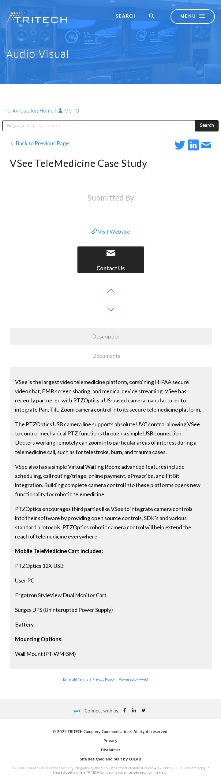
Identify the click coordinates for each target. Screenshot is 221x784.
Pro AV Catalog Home (28, 111)
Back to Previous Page (39, 143)
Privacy (110, 741)
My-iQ (68, 111)
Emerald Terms (75, 679)
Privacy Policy (103, 679)
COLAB (135, 759)
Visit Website (111, 231)
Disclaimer (110, 750)
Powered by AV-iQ (133, 679)
